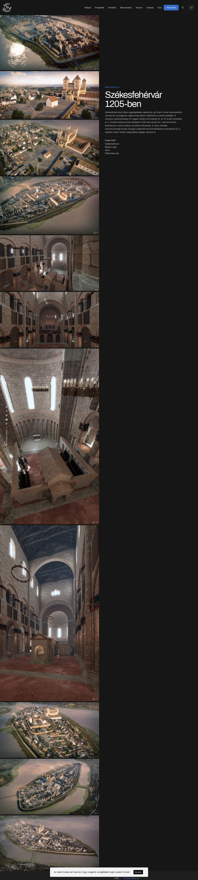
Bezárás (138, 872)
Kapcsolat (171, 7)
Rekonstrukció (111, 87)
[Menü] (191, 7)
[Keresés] (183, 8)
